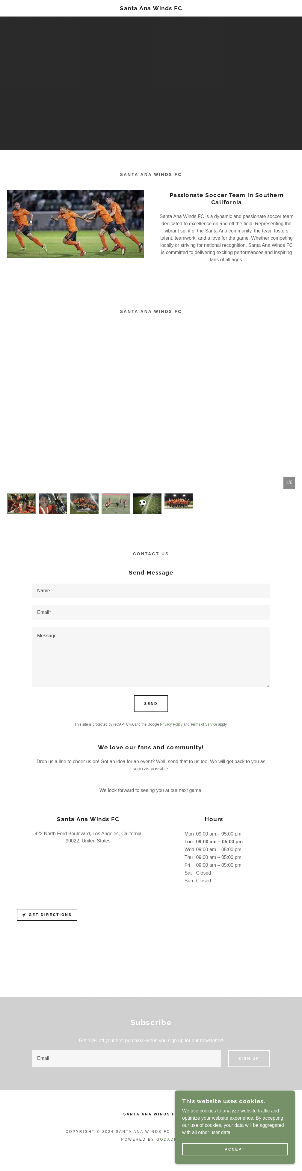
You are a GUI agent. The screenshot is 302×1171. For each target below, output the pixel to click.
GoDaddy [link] (168, 1139)
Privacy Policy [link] (171, 724)
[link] (151, 8)
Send (151, 704)
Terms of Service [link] (203, 724)
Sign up (248, 1059)
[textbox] (151, 591)
